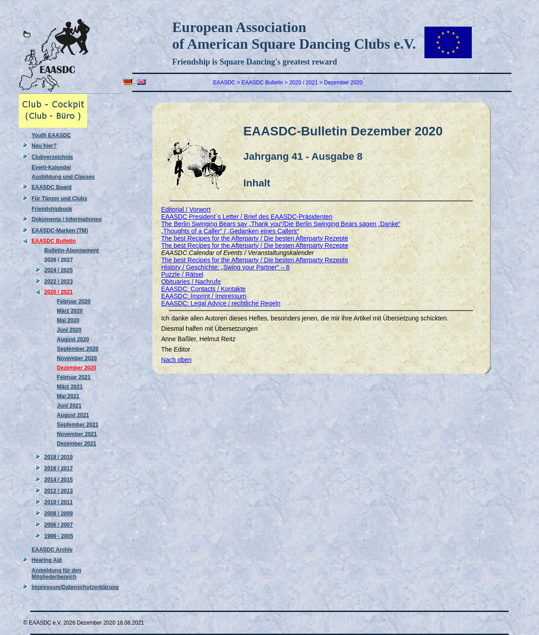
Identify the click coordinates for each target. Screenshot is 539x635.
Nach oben (176, 359)
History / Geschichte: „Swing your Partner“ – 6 (225, 267)
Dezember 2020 (76, 368)
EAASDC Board (52, 187)
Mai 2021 (68, 396)
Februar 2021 (74, 377)
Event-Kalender (51, 167)
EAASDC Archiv (52, 550)
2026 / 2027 (58, 260)
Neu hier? (44, 146)
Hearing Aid (47, 560)
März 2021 (70, 387)
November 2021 (77, 434)
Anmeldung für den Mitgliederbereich (56, 573)
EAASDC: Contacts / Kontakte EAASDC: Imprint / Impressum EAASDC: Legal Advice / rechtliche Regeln (221, 296)
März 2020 (70, 311)
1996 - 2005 (58, 536)
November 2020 (77, 358)
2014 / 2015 (58, 480)
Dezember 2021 (76, 443)
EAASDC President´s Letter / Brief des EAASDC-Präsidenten (246, 216)
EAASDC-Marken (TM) (60, 230)
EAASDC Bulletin (54, 241)
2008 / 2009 (58, 513)
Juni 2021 (69, 406)
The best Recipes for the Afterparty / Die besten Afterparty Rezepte (254, 238)
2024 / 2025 (58, 270)
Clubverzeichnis (52, 157)
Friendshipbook (52, 209)
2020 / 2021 (58, 292)
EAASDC (224, 82)
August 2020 (73, 339)
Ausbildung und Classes (63, 177)
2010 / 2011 (58, 502)
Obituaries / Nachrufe (191, 281)
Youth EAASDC (51, 135)
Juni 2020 (69, 330)
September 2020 (77, 349)
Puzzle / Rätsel (182, 274)
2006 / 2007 (58, 525)
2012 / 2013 (58, 491)
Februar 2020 (74, 301)
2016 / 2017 (58, 468)
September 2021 (77, 425)
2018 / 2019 (58, 457)
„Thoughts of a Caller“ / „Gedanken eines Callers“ (230, 231)
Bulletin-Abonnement (71, 250)
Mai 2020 (68, 320)
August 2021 (73, 415)
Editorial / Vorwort (186, 209)
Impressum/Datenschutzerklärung (75, 587)
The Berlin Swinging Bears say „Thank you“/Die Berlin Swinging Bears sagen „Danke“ (281, 223)
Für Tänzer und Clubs (59, 198)
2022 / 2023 (58, 281)
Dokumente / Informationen (66, 219)
